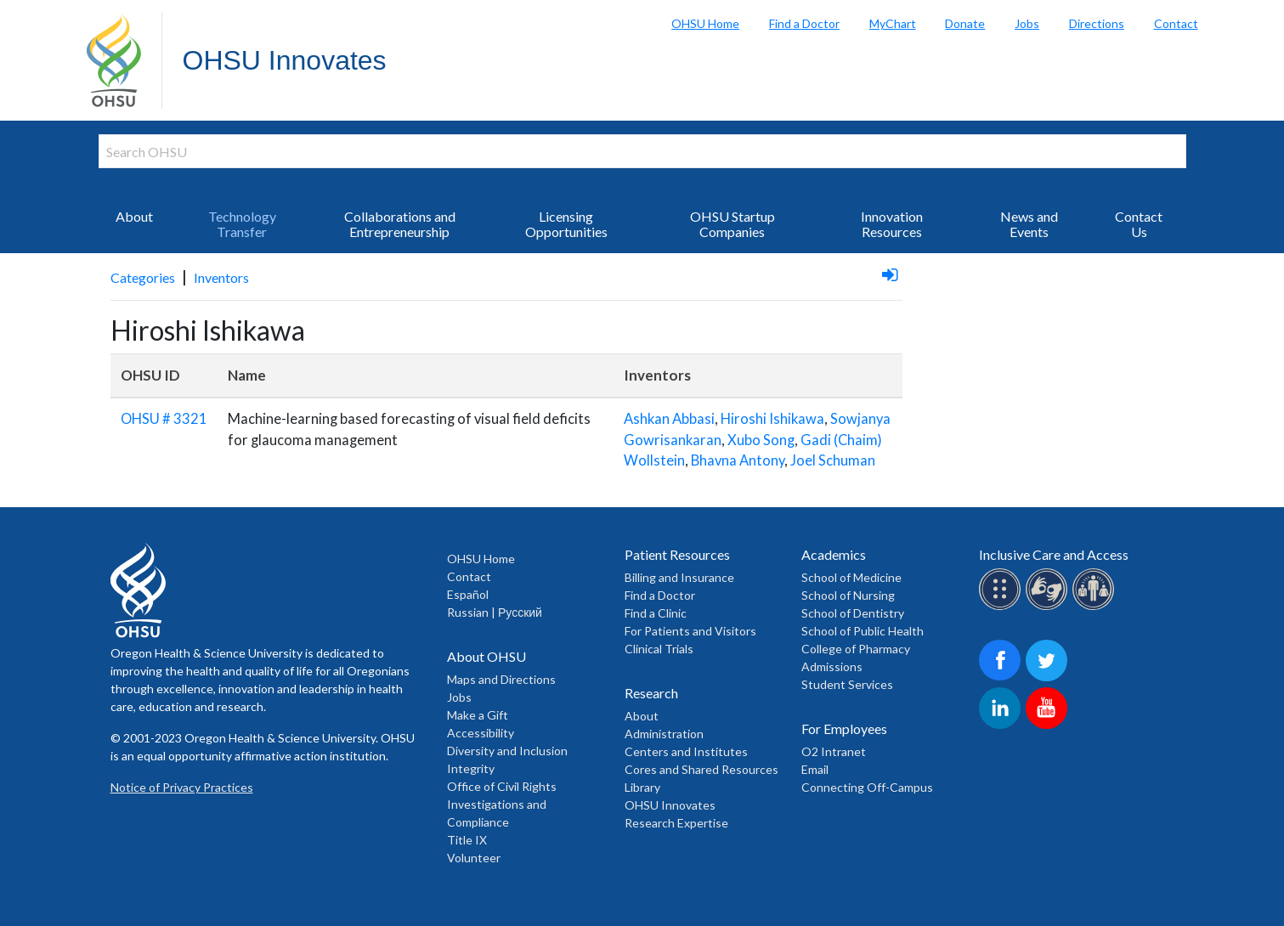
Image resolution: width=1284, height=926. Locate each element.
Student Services (847, 684)
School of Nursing (848, 595)
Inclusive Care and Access (1053, 554)
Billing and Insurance (679, 577)
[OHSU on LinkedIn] (1002, 726)
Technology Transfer (242, 224)
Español (468, 594)
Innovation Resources (892, 224)
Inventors (221, 277)
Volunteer (474, 857)
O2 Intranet (833, 751)
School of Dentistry (852, 613)
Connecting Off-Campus (867, 787)
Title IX (467, 840)
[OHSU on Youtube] (1049, 726)
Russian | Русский (494, 612)
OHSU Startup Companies (732, 224)
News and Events (1029, 224)
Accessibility (480, 733)
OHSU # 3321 (164, 418)
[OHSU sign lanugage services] (1049, 607)
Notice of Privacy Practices (181, 787)
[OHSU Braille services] (1002, 607)
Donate (965, 23)
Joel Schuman (832, 460)
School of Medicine (851, 577)
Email (815, 769)
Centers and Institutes (686, 751)
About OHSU (486, 656)
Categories (142, 277)
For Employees (844, 728)
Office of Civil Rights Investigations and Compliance (502, 804)
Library (642, 787)
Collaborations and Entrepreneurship (399, 224)
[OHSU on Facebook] (1002, 678)
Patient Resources (677, 554)
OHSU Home (705, 23)
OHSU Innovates (285, 60)
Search (1267, 17)
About (134, 216)
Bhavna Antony (737, 460)
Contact (1176, 23)
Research (651, 693)
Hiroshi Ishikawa (772, 418)
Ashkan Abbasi (669, 418)
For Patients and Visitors (690, 631)
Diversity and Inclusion (507, 750)
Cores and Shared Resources (701, 769)
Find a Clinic (656, 613)
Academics (833, 554)
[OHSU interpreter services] (1095, 607)
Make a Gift (477, 715)
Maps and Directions (501, 679)
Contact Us (1138, 224)
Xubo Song (761, 440)
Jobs (1027, 23)
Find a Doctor (804, 23)
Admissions (832, 666)
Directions (1096, 23)
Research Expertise (676, 823)
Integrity (471, 768)
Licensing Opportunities (566, 224)
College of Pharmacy (855, 648)
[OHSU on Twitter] (1049, 678)
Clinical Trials (659, 648)
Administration (664, 733)
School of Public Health (862, 631)
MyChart (892, 23)
